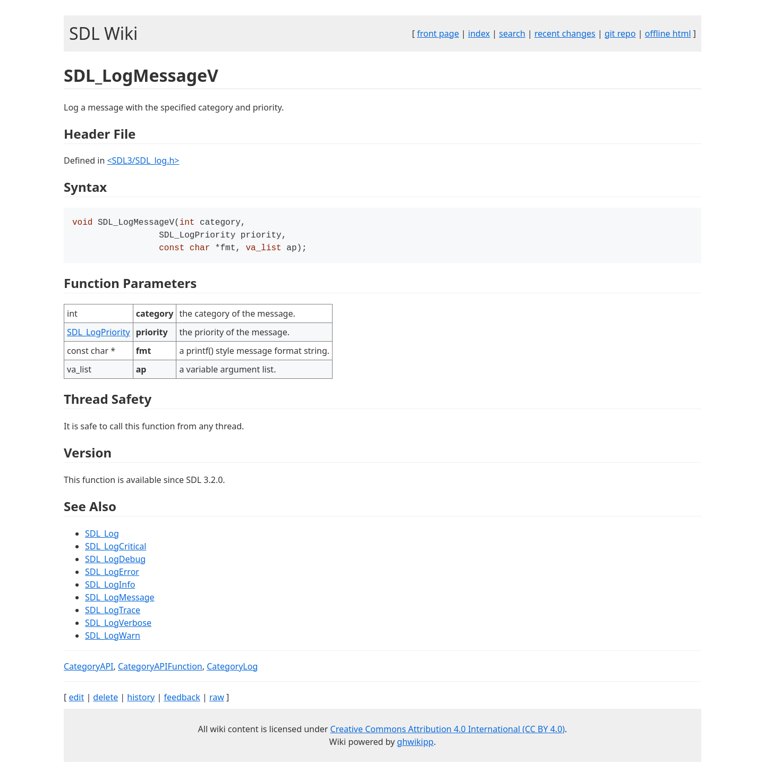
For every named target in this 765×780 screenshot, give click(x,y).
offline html (668, 33)
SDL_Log (102, 536)
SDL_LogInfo (110, 588)
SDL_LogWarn (112, 639)
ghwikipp (415, 745)
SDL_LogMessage (120, 600)
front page (438, 33)
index (479, 33)
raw (216, 700)
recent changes (565, 33)
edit (76, 700)
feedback (182, 700)
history (141, 700)
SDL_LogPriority (98, 335)
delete (105, 700)
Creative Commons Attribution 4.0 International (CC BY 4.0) (447, 732)
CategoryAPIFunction (160, 669)
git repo (620, 33)
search (512, 33)
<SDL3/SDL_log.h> (143, 160)
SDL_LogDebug (115, 562)
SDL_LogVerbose (118, 626)
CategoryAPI (89, 669)
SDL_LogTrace (112, 613)
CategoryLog (232, 669)
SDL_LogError (112, 575)
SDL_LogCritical (115, 549)
